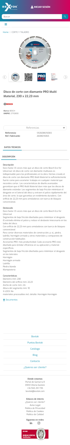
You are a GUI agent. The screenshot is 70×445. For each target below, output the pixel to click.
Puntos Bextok (35, 342)
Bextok (35, 336)
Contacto (35, 361)
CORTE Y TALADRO (20, 32)
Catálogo (35, 348)
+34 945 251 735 (35, 388)
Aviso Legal (35, 405)
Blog (35, 354)
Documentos (12, 299)
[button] (4, 77)
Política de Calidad (35, 414)
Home (6, 32)
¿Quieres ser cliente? (35, 367)
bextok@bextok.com (35, 391)
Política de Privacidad (35, 408)
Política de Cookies (35, 411)
